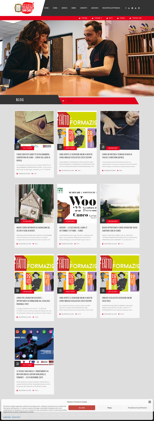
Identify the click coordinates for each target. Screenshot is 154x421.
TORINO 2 (97, 18)
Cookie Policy (7, 417)
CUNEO (121, 18)
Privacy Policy (16, 417)
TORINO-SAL (135, 18)
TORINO (83, 18)
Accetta (82, 408)
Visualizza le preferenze (137, 408)
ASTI (109, 18)
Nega (110, 408)
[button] (150, 402)
